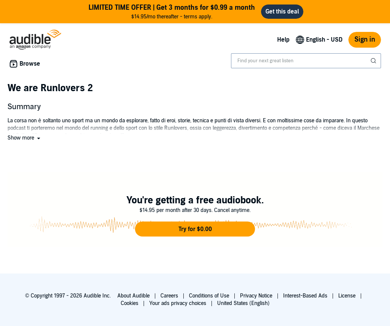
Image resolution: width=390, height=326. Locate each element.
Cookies (129, 303)
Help (283, 40)
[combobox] (306, 60)
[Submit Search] (374, 60)
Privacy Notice (256, 296)
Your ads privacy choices (177, 303)
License (347, 296)
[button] (25, 138)
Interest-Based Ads (305, 296)
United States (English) (243, 303)
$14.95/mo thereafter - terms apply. (171, 11)
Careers (169, 296)
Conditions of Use (209, 296)
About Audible (133, 296)
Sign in (364, 40)
